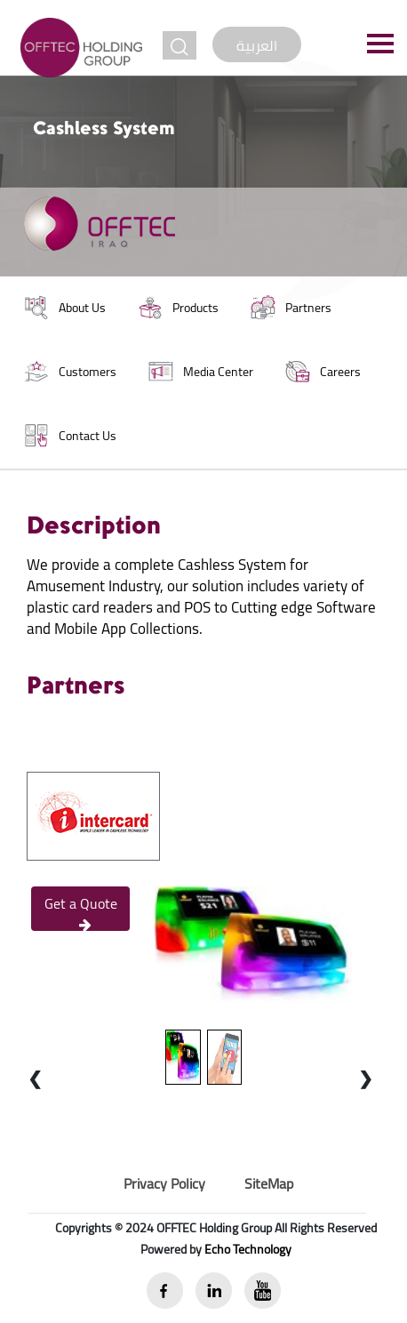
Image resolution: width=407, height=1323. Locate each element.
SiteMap (268, 1183)
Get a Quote (80, 910)
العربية (256, 45)
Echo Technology (247, 1249)
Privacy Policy (164, 1183)
